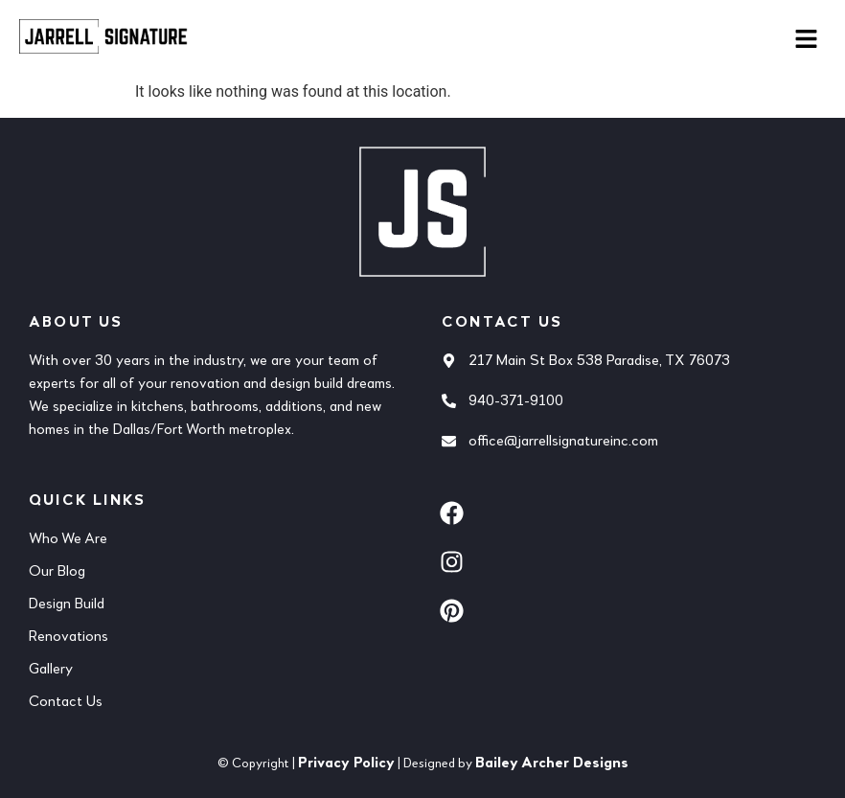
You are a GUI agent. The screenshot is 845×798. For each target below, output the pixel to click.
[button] (807, 40)
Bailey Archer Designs (551, 763)
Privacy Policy (346, 763)
